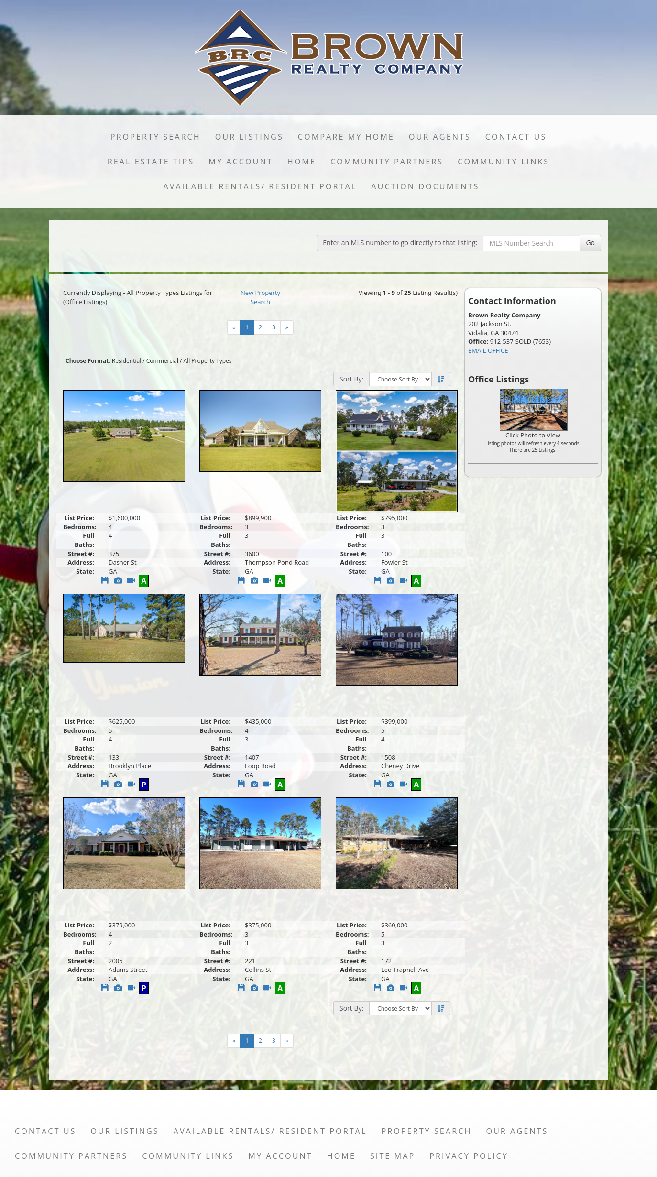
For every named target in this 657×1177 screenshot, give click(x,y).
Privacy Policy (468, 1156)
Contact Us (516, 136)
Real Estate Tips (151, 161)
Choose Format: (88, 361)
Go (590, 242)
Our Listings (249, 136)
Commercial (162, 361)
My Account (240, 161)
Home (301, 161)
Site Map (392, 1156)
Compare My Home (346, 136)
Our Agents (440, 136)
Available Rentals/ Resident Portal (260, 186)
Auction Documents (425, 186)
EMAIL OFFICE (488, 350)
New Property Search (260, 297)
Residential (126, 361)
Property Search (155, 136)
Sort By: (351, 378)
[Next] (287, 327)
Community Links (503, 161)
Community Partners (386, 161)
